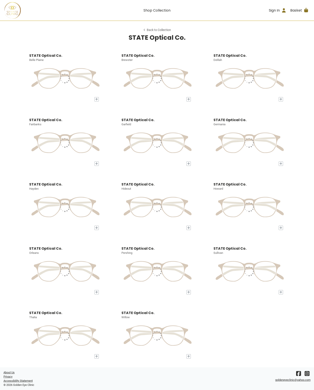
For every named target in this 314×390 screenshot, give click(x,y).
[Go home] (41, 10)
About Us (9, 372)
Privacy (7, 376)
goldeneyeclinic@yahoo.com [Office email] (293, 379)
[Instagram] (307, 374)
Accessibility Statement (18, 380)
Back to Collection (157, 30)
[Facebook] (298, 374)
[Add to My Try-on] (97, 99)
